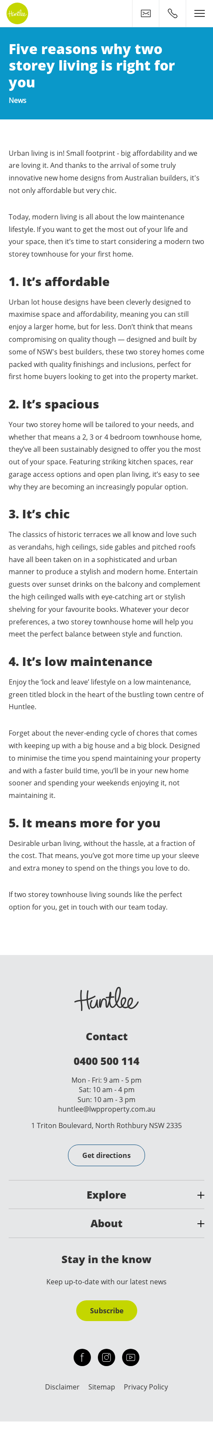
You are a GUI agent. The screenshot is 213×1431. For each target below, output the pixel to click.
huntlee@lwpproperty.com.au (106, 1109)
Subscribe (106, 1310)
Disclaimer (62, 1387)
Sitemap (101, 1387)
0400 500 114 (106, 1061)
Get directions (106, 1155)
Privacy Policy (146, 1387)
